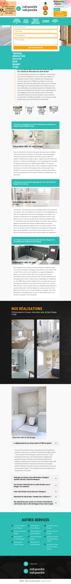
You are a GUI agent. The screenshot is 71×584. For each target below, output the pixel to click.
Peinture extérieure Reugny (20, 532)
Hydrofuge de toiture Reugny (35, 527)
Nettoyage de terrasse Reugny (19, 538)
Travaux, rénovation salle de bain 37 (17, 21)
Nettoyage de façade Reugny (19, 543)
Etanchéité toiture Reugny (52, 527)
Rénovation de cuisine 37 (45, 21)
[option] (18, 110)
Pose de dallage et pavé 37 (26, 21)
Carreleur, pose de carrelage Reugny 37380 (52, 539)
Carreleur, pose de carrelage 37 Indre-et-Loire (35, 21)
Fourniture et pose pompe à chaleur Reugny (52, 547)
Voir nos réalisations (60, 14)
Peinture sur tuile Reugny (52, 532)
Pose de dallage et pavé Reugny (20, 527)
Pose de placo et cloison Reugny (35, 532)
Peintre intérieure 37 (55, 21)
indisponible (29, 7)
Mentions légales (46, 581)
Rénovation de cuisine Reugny (35, 543)
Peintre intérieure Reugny (36, 538)
